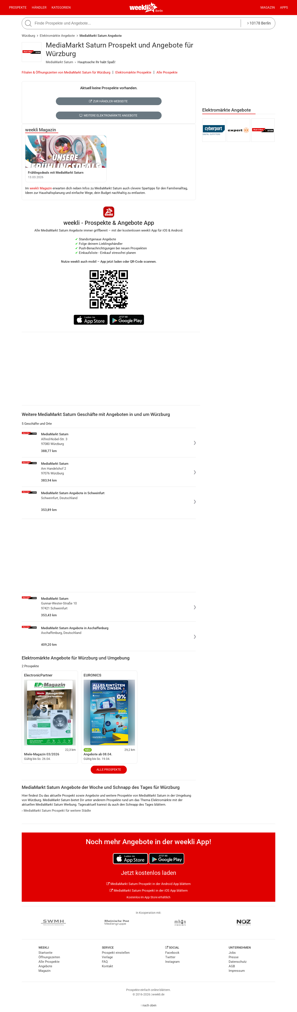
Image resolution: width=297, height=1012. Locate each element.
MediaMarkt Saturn (59, 62)
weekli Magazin (40, 129)
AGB (232, 966)
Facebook (172, 953)
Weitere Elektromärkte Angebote (108, 115)
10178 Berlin (259, 23)
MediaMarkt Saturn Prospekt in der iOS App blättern (149, 890)
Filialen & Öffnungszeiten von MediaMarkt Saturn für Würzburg (66, 72)
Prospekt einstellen (116, 953)
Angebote (45, 966)
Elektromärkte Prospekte (133, 72)
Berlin (159, 10)
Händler (39, 7)
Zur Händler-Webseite (108, 101)
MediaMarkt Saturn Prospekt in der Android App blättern (148, 884)
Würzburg (28, 36)
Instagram (172, 962)
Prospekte (18, 7)
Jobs (232, 953)
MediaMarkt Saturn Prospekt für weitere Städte (56, 811)
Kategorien (61, 7)
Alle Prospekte (167, 72)
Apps (284, 7)
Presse (234, 957)
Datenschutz (237, 962)
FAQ (105, 962)
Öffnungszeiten (49, 957)
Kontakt (107, 966)
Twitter (170, 957)
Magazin (267, 7)
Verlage (107, 957)
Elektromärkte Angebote (57, 36)
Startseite (45, 953)
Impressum (237, 971)
